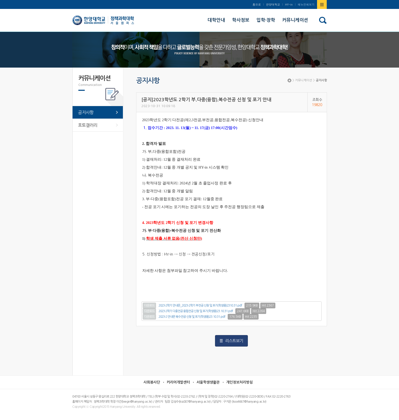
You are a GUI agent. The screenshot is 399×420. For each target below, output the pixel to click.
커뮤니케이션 (303, 80)
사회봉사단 (152, 382)
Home (289, 80)
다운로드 (149, 305)
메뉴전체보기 (306, 4)
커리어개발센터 (178, 382)
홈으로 (256, 4)
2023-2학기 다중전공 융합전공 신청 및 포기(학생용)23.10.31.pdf (196, 311)
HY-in (289, 4)
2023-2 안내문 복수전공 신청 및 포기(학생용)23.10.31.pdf (192, 316)
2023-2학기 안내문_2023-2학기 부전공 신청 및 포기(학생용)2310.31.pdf (200, 305)
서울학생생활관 (208, 382)
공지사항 (321, 80)
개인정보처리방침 (239, 382)
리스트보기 (234, 341)
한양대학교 (273, 4)
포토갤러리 (87, 125)
